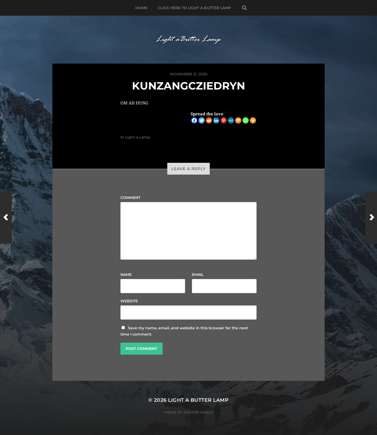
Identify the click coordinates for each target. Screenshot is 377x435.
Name (127, 274)
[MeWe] (231, 120)
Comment (130, 197)
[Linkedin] (216, 120)
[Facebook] (194, 120)
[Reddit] (209, 120)
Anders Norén (199, 412)
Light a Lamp (137, 137)
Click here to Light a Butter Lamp (194, 7)
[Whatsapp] (245, 120)
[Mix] (238, 120)
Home (141, 7)
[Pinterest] (223, 120)
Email (199, 274)
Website (129, 301)
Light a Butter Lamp (198, 400)
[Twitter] (201, 120)
